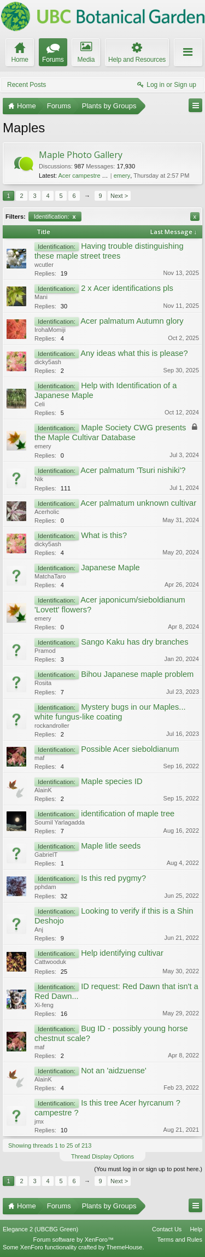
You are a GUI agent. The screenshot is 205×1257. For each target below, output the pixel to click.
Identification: (55, 216)
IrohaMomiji (50, 329)
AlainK (43, 790)
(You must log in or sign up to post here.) (148, 1169)
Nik (38, 479)
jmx (39, 1121)
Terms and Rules (179, 1239)
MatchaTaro (50, 576)
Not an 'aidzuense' (114, 1070)
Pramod (45, 650)
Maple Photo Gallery (80, 155)
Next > (119, 195)
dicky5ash (47, 362)
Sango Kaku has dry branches (134, 642)
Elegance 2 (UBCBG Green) (40, 1229)
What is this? (104, 535)
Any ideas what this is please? (134, 353)
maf (39, 758)
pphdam (45, 887)
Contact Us (166, 1229)
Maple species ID (111, 781)
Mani (41, 297)
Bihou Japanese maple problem (137, 674)
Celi (39, 404)
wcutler (44, 264)
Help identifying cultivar (122, 953)
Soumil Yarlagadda (59, 822)
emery (122, 175)
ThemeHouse (124, 1247)
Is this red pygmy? (113, 878)
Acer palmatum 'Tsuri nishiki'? (132, 470)
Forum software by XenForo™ (73, 1239)
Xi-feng (44, 1005)
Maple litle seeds (110, 845)
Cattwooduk (50, 961)
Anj (38, 929)
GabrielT (45, 854)
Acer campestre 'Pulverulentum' (100, 175)
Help (196, 1229)
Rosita (42, 683)
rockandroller (51, 725)
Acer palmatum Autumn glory (131, 321)
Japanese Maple (110, 567)
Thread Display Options (102, 1156)
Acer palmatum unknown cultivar (138, 503)
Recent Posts (26, 85)
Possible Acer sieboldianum (130, 749)
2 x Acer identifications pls (127, 288)
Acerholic (46, 511)
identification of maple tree (127, 813)
